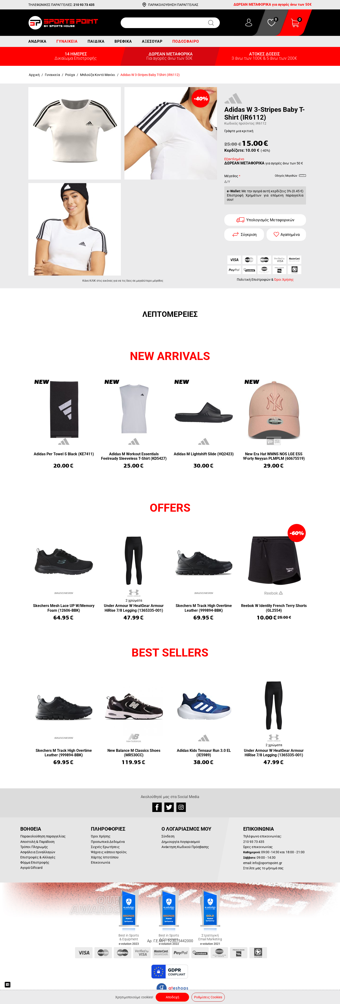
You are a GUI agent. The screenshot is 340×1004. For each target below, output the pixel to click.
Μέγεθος (231, 176)
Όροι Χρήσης (284, 279)
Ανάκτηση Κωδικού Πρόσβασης (185, 847)
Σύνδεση (168, 836)
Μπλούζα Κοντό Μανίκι (97, 75)
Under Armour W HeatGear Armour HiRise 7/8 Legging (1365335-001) (134, 607)
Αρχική (34, 75)
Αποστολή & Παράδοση (37, 842)
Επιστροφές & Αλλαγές (37, 857)
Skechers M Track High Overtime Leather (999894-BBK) (204, 607)
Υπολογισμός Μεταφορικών (270, 220)
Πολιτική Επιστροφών (254, 279)
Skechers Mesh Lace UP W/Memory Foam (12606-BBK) (63, 607)
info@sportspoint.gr (267, 863)
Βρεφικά (123, 41)
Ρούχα (70, 75)
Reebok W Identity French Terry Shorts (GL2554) (274, 607)
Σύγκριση (249, 234)
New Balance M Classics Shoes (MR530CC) (133, 752)
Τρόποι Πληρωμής (34, 847)
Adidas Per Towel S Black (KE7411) (64, 454)
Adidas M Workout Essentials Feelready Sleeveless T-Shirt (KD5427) (134, 456)
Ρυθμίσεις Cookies (208, 997)
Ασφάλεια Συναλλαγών (37, 852)
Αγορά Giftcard (31, 868)
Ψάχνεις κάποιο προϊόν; (109, 852)
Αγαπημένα (290, 234)
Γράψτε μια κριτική (238, 131)
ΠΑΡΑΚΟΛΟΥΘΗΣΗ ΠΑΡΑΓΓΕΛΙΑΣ (173, 5)
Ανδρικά (37, 41)
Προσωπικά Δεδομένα (108, 842)
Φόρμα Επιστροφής (34, 862)
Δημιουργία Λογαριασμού (181, 842)
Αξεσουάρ (152, 41)
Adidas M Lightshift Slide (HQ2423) (204, 454)
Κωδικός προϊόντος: (239, 123)
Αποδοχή (172, 997)
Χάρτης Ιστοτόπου (105, 857)
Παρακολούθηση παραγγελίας (43, 836)
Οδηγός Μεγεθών (290, 176)
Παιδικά (96, 41)
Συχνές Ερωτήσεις (105, 847)
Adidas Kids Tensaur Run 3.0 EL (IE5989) (204, 752)
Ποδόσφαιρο (185, 41)
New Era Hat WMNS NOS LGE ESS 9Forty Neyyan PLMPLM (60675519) (274, 456)
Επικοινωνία (100, 862)
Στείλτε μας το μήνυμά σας (263, 868)
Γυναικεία (67, 41)
